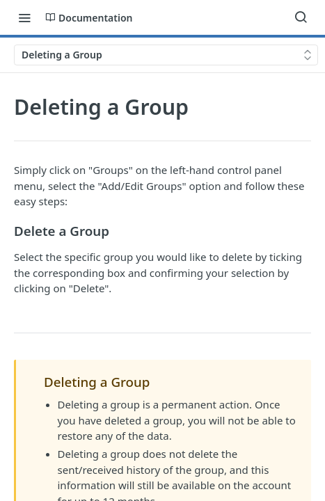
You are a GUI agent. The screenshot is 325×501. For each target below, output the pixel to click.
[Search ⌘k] (300, 17)
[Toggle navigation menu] (24, 17)
